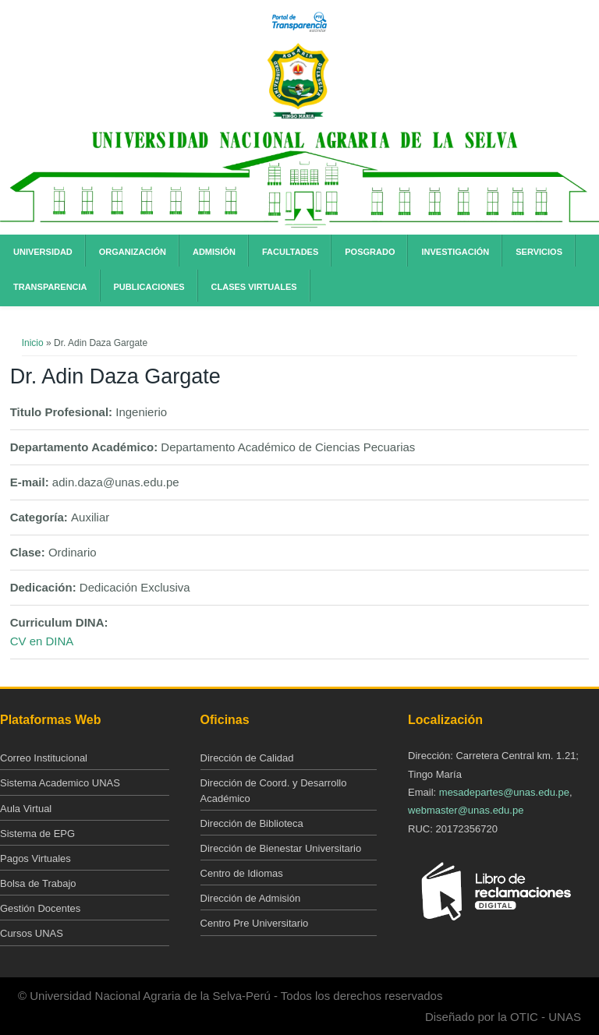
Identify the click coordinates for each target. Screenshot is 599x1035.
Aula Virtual (25, 808)
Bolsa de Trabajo (38, 883)
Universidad (43, 251)
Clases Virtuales (254, 286)
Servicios (539, 251)
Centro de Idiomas (241, 873)
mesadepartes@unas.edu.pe (504, 792)
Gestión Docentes (40, 908)
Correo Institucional (43, 758)
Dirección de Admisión (250, 898)
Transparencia (50, 286)
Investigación (455, 251)
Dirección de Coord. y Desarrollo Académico (273, 790)
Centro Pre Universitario (254, 923)
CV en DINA (42, 641)
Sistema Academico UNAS (60, 783)
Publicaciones (149, 286)
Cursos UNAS (31, 933)
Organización (132, 251)
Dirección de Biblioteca (251, 823)
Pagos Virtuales (35, 858)
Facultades (290, 251)
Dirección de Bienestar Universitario (281, 848)
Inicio (33, 342)
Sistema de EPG (37, 833)
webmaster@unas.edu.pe (465, 810)
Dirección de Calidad (247, 758)
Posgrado (370, 251)
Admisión (214, 251)
